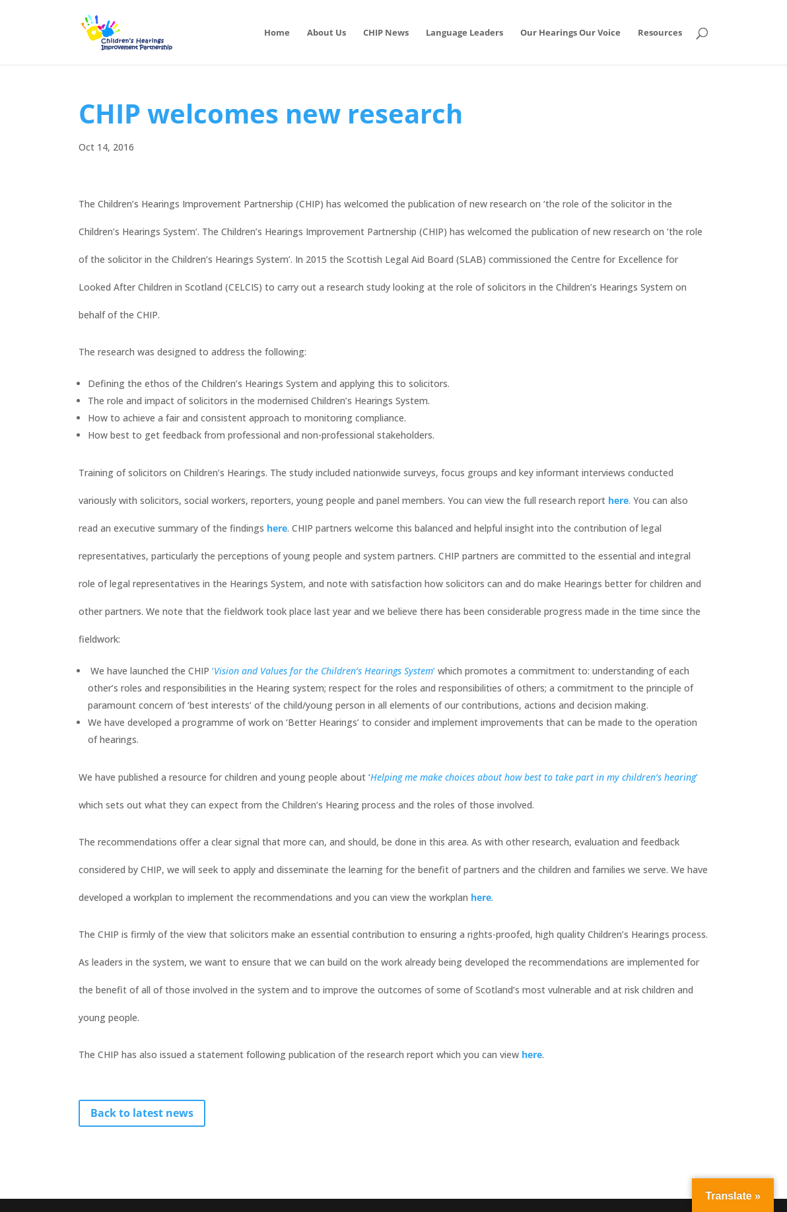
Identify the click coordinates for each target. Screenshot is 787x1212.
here (481, 897)
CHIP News (386, 33)
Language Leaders (464, 33)
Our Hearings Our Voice (570, 33)
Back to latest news (141, 1113)
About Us (326, 33)
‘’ (325, 670)
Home (277, 33)
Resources (660, 33)
